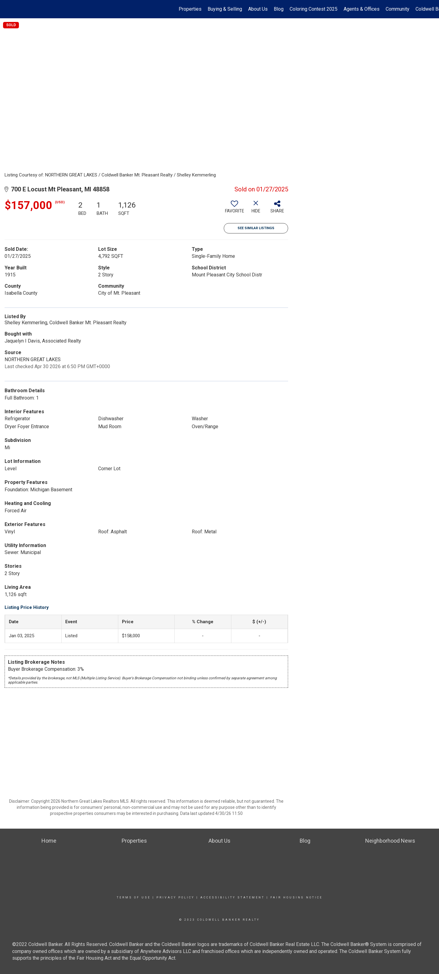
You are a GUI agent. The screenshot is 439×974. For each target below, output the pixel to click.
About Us (258, 9)
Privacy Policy (175, 897)
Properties (190, 9)
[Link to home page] (8, 9)
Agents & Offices (362, 9)
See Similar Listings (255, 228)
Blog (279, 9)
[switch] (234, 209)
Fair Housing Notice (296, 897)
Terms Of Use (134, 897)
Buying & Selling (225, 9)
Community (397, 9)
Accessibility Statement (232, 897)
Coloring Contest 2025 (313, 9)
